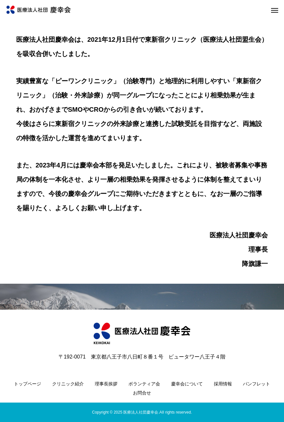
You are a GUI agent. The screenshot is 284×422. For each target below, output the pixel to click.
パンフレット (256, 383)
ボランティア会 (144, 383)
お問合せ (142, 392)
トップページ (27, 383)
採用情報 (223, 383)
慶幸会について (187, 383)
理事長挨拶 (106, 383)
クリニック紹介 (68, 383)
